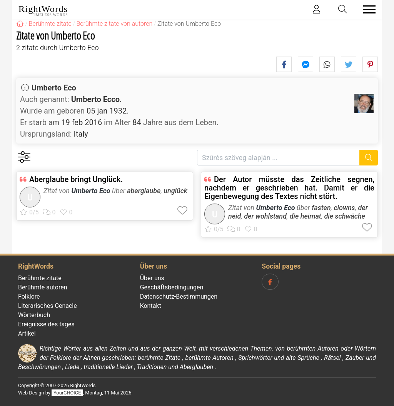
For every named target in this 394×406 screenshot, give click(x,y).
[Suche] (368, 157)
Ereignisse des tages (46, 324)
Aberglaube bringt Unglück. (76, 179)
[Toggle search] (343, 9)
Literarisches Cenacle (47, 305)
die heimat (305, 216)
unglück (175, 191)
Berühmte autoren (42, 287)
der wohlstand (265, 216)
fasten (321, 208)
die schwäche (344, 216)
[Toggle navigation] (367, 9)
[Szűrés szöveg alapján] (278, 157)
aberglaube (143, 191)
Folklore (29, 296)
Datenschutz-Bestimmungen (178, 296)
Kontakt (150, 305)
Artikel (27, 333)
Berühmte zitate (40, 278)
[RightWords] (20, 23)
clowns (344, 208)
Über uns (152, 278)
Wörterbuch (34, 315)
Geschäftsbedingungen (172, 287)
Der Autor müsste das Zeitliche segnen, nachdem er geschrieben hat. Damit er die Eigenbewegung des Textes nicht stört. (289, 188)
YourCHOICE (67, 393)
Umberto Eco (54, 87)
